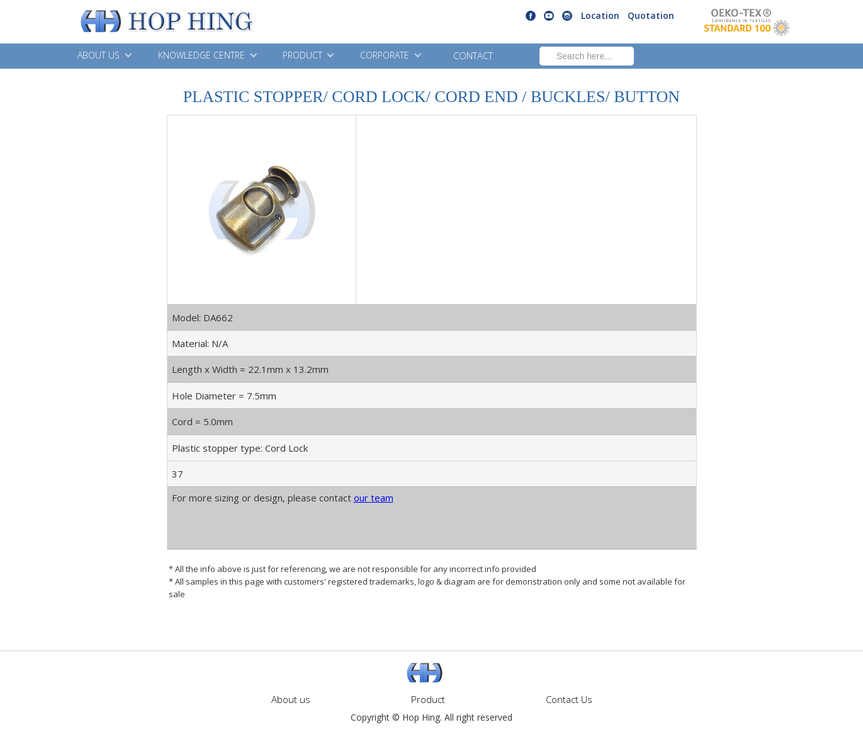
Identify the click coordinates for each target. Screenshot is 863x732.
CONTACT (473, 55)
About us (290, 699)
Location (600, 15)
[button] (103, 56)
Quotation (651, 15)
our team (373, 497)
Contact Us (569, 699)
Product (428, 699)
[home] (135, 22)
